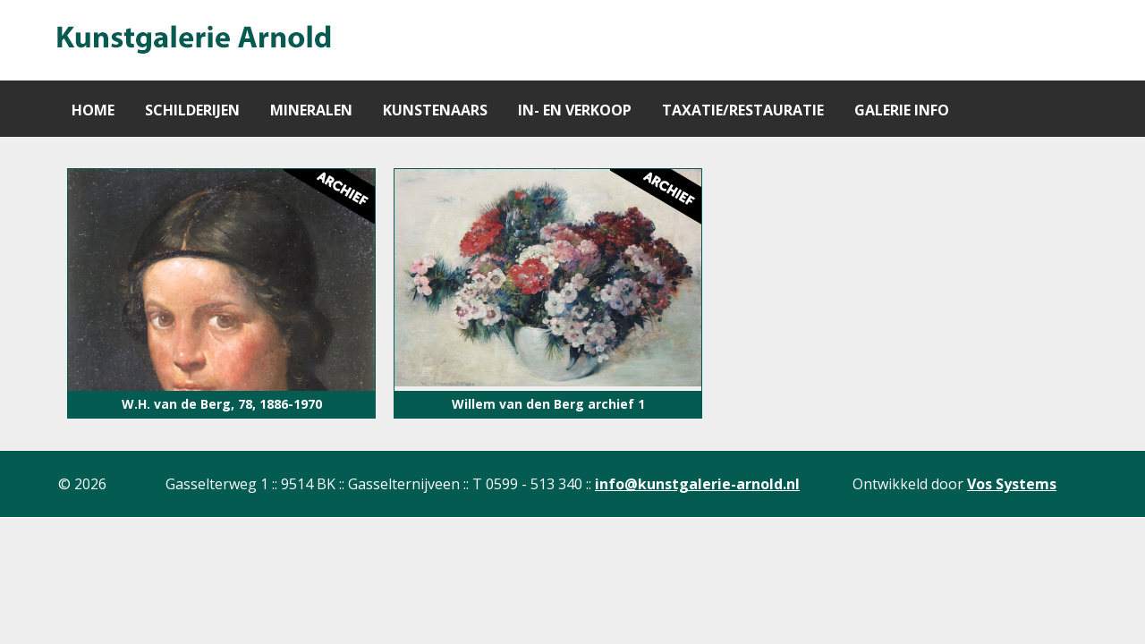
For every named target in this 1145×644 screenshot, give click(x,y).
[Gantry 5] (192, 40)
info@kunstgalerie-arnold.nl (697, 484)
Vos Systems (1011, 484)
